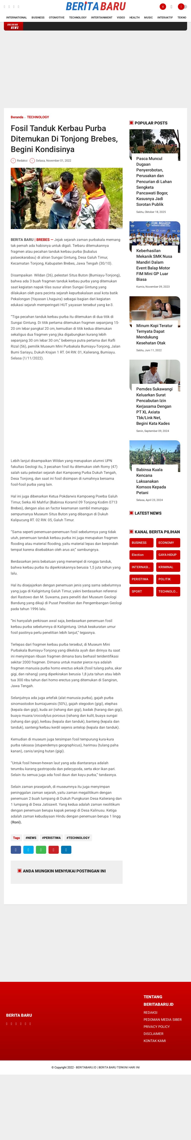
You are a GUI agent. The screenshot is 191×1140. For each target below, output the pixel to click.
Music (148, 17)
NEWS (31, 838)
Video (121, 17)
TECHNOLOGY (38, 117)
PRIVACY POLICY (157, 1027)
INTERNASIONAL (142, 567)
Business (38, 17)
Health (134, 17)
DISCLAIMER (153, 1034)
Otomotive (57, 17)
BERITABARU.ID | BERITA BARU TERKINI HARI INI (108, 1067)
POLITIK (165, 579)
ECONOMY (166, 542)
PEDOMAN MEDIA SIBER (163, 1020)
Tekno (182, 17)
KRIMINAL (166, 567)
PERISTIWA (52, 838)
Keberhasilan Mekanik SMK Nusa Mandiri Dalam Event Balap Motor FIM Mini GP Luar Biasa (154, 265)
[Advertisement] (95, 69)
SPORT (137, 591)
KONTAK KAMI (155, 1041)
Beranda (17, 117)
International (16, 17)
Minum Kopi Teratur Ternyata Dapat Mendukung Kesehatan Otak (154, 334)
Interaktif (165, 17)
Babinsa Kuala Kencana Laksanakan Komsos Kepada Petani (151, 481)
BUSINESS (139, 542)
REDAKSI (150, 1013)
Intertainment (101, 17)
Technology (77, 17)
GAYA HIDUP (168, 555)
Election (138, 555)
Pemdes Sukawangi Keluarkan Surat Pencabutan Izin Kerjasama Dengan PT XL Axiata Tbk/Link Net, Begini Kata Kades (154, 406)
